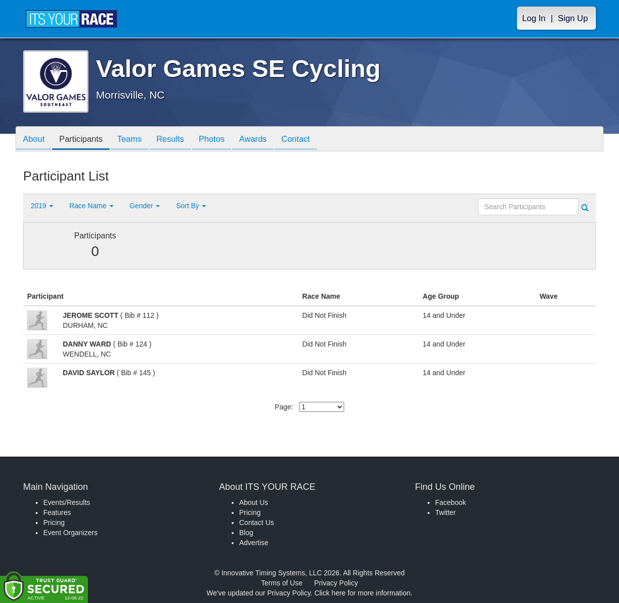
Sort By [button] (191, 206)
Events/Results (66, 502)
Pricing (54, 523)
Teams (134, 139)
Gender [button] (145, 206)
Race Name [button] (91, 206)
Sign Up (573, 18)
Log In (534, 18)
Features (57, 512)
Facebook (450, 502)
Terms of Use (281, 583)
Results (177, 139)
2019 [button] (42, 206)
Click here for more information (362, 593)
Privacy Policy (336, 583)
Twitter (445, 512)
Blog (246, 533)
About (35, 139)
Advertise (253, 543)
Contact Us (256, 523)
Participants (84, 139)
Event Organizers (70, 533)
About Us (253, 502)
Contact (308, 139)
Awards (263, 139)
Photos (220, 139)
